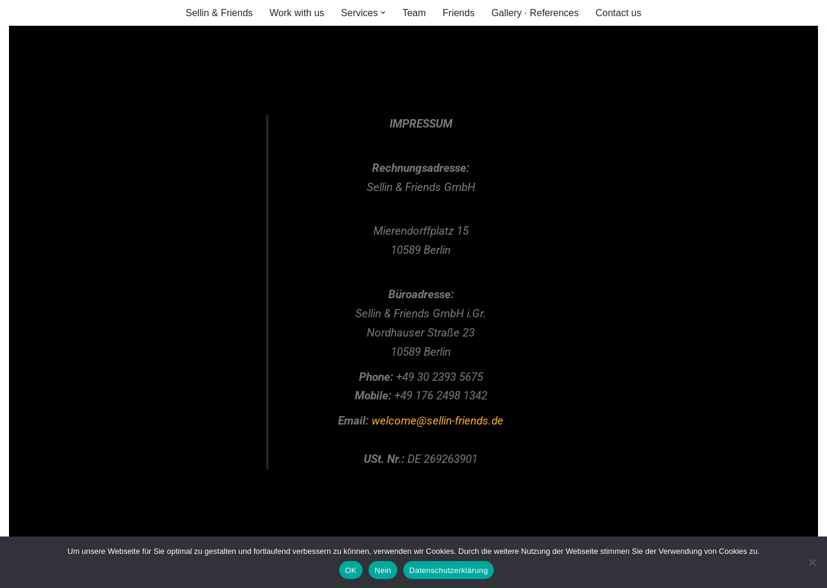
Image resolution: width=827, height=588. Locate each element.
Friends (459, 13)
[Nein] (812, 562)
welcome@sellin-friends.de (437, 421)
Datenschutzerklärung (448, 570)
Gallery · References (535, 13)
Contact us (618, 13)
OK (351, 570)
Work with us (297, 13)
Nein (383, 570)
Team (413, 13)
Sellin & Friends (219, 13)
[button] (383, 12)
